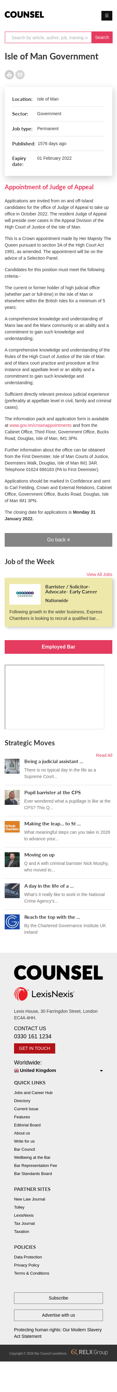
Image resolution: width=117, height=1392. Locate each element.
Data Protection (28, 1257)
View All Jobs (99, 574)
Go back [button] (58, 539)
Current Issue (26, 1109)
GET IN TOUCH (34, 1048)
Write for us (24, 1141)
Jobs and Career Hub (33, 1092)
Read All (104, 755)
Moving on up (39, 854)
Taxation (21, 1231)
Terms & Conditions (31, 1273)
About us (22, 1133)
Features (22, 1117)
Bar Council (24, 1149)
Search (102, 37)
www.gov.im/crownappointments (41, 425)
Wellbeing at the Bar (32, 1157)
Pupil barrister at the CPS (52, 792)
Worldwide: (58, 1066)
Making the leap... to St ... (52, 823)
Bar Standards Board (33, 1173)
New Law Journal (29, 1199)
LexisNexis (24, 1215)
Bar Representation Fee (35, 1165)
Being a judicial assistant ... (53, 761)
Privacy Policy (26, 1265)
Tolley (19, 1207)
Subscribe (58, 1297)
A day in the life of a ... (49, 886)
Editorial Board (27, 1125)
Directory (22, 1100)
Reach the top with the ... (52, 917)
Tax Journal (24, 1223)
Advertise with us (58, 1315)
